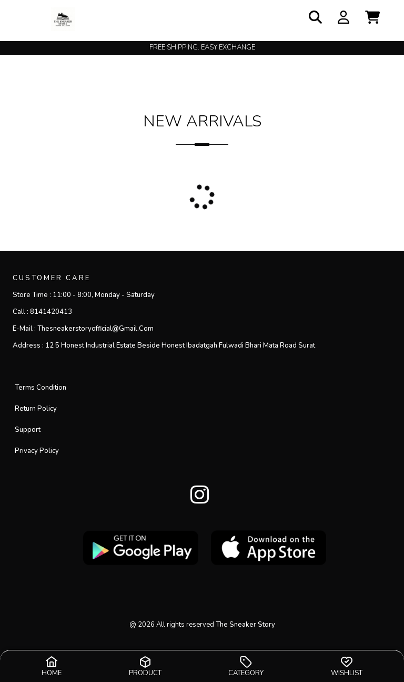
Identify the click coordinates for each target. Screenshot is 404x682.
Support (28, 429)
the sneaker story (245, 624)
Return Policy (36, 408)
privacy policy (37, 451)
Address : (164, 345)
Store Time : (84, 295)
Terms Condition (40, 387)
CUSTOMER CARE (51, 278)
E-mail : (83, 328)
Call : (42, 312)
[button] (372, 18)
